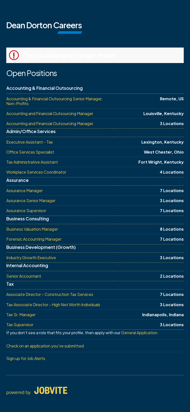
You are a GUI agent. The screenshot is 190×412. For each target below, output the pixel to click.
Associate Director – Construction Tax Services (49, 294)
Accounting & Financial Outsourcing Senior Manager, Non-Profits (54, 101)
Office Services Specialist (30, 152)
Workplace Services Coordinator (36, 172)
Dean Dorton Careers (44, 25)
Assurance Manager (24, 190)
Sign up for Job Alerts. (26, 358)
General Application (139, 332)
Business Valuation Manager (32, 229)
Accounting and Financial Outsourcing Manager (49, 113)
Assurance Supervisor (26, 210)
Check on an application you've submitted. (45, 345)
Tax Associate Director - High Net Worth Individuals (53, 304)
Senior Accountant (23, 276)
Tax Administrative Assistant (32, 162)
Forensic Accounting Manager (33, 239)
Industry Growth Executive (31, 257)
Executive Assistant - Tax (29, 142)
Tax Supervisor (19, 324)
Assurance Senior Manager (30, 200)
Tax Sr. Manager (21, 314)
